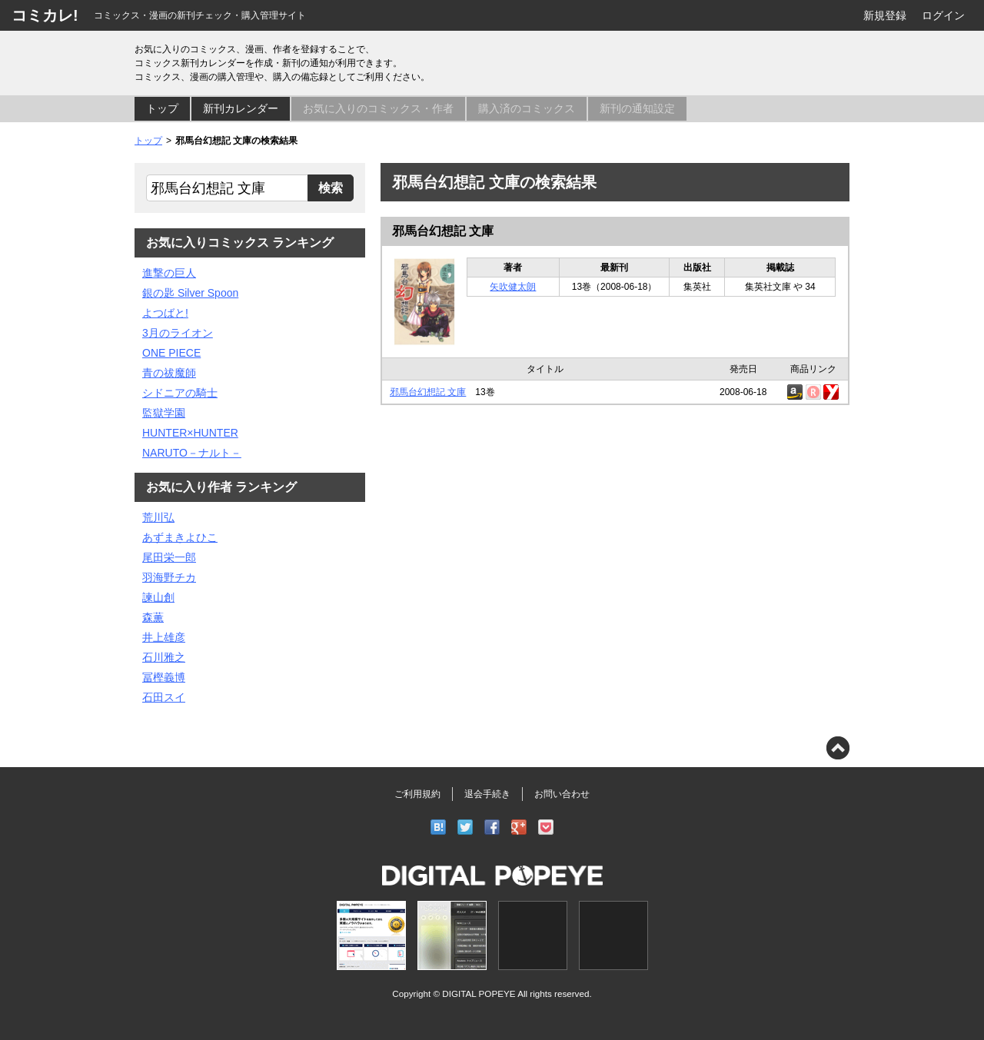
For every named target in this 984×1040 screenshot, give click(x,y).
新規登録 (884, 15)
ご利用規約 (417, 794)
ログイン (943, 15)
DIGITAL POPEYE (478, 993)
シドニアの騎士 (180, 393)
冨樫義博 (163, 677)
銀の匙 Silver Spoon (190, 293)
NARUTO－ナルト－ (191, 453)
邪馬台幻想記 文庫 (443, 231)
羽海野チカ (169, 577)
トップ (162, 108)
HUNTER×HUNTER (190, 433)
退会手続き (487, 794)
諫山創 (158, 597)
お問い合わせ (562, 794)
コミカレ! (45, 15)
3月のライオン (177, 333)
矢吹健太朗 (513, 286)
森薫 (153, 617)
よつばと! (165, 313)
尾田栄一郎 (169, 557)
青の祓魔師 (169, 373)
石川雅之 (163, 657)
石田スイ (163, 697)
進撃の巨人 (169, 273)
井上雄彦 (163, 637)
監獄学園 (163, 413)
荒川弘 (158, 517)
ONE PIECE (171, 353)
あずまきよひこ (180, 537)
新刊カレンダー (240, 108)
